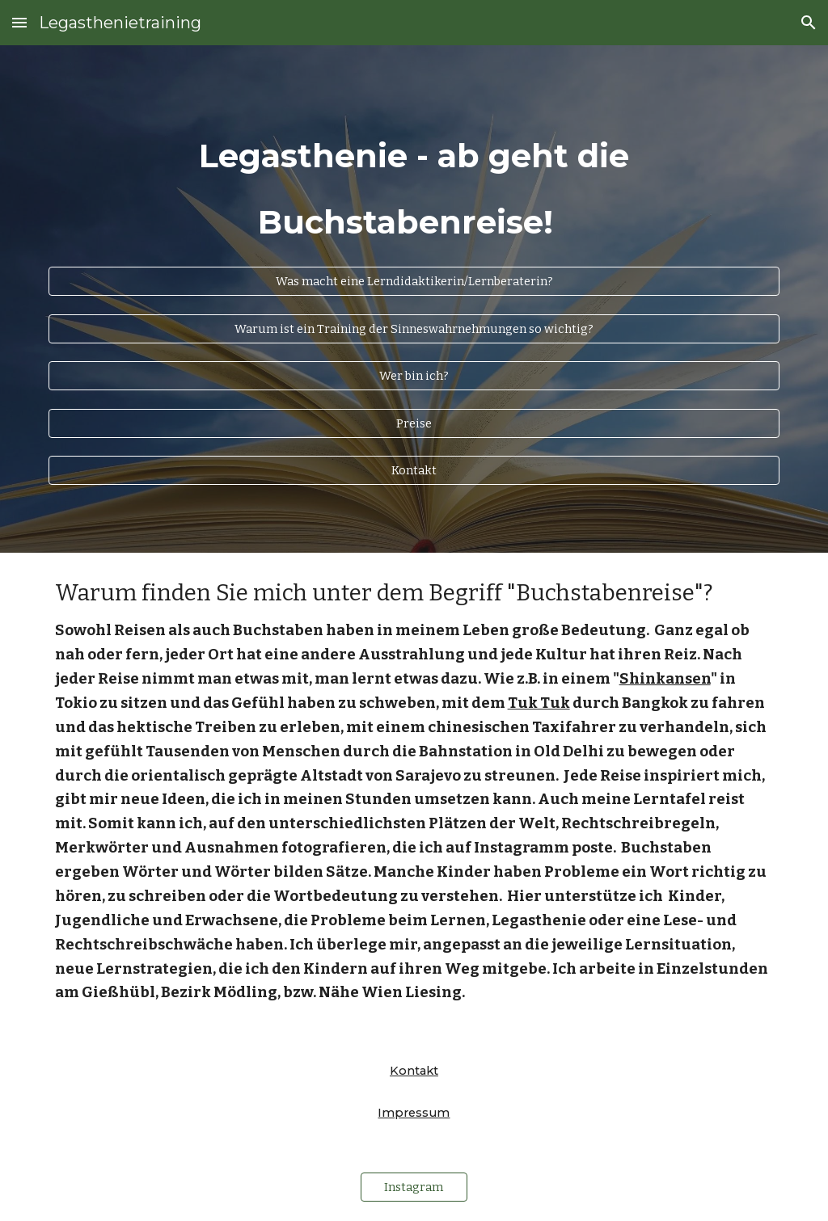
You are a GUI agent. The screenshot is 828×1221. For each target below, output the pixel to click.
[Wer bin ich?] (414, 375)
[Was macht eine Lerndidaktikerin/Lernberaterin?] (414, 281)
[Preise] (414, 423)
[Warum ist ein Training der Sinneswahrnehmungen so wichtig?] (414, 328)
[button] (19, 22)
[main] (414, 179)
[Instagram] (413, 1187)
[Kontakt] (414, 471)
